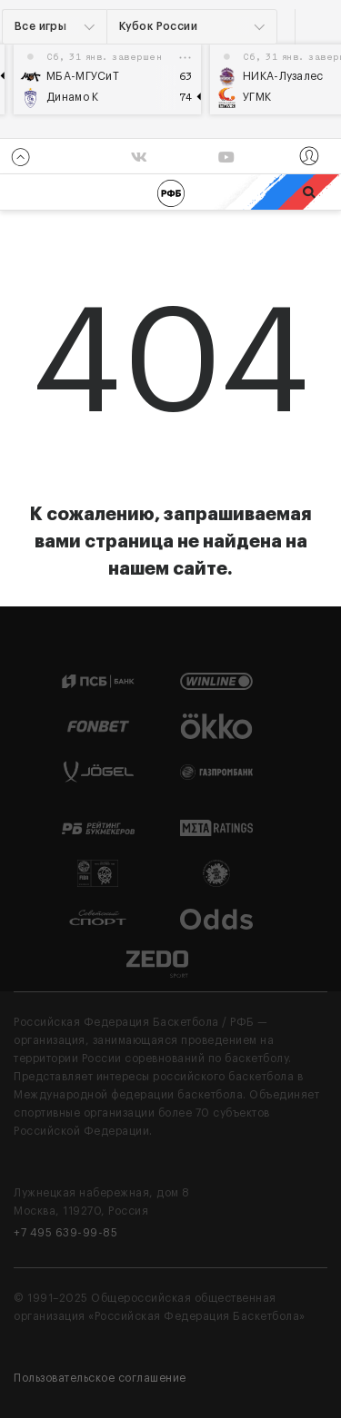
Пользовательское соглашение (100, 1378)
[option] (107, 79)
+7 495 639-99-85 (65, 1232)
